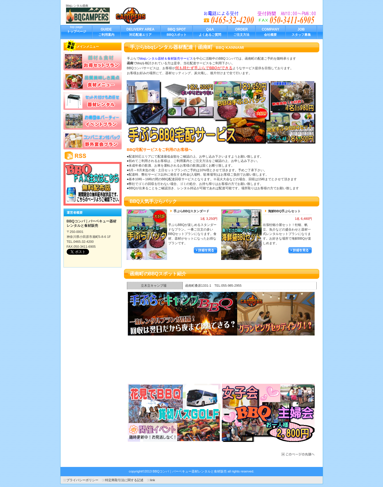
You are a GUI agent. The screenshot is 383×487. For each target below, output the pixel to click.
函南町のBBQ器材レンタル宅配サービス (297, 454)
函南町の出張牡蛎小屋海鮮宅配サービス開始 (221, 359)
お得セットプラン (92, 61)
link (152, 480)
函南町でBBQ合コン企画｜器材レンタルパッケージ (221, 314)
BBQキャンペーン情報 (92, 184)
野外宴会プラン (92, 140)
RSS (92, 155)
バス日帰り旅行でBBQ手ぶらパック (174, 413)
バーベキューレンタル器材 (92, 101)
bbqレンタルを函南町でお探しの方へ (260, 17)
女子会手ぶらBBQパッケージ (268, 413)
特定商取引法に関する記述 (124, 480)
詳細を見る (205, 250)
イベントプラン (92, 121)
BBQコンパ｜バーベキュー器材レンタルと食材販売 (109, 16)
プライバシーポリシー (82, 480)
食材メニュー (92, 81)
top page (76, 31)
